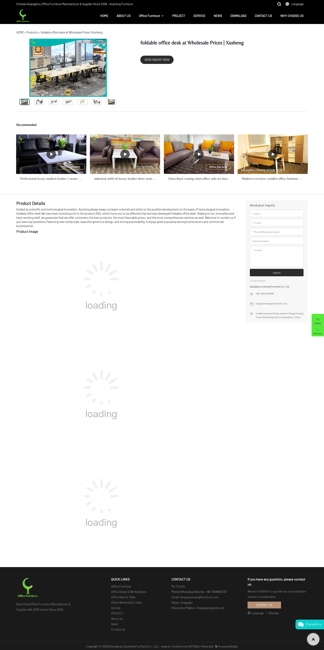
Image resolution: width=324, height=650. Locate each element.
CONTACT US (263, 16)
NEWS (218, 16)
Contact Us (118, 629)
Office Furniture (149, 16)
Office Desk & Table (123, 596)
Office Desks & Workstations (129, 591)
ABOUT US (124, 16)
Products (32, 32)
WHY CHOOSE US (292, 16)
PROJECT (178, 16)
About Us (117, 618)
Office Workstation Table (126, 602)
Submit (277, 272)
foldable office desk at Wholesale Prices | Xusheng (71, 32)
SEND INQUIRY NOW (156, 59)
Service (115, 607)
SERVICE (199, 16)
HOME (104, 16)
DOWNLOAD (238, 16)
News (114, 623)
